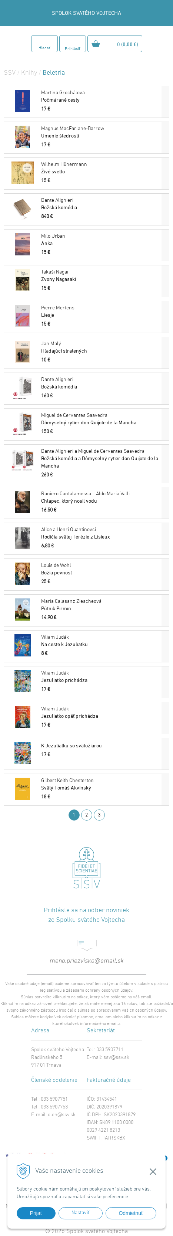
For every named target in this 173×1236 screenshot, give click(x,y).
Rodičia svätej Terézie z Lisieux (100, 533)
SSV (10, 73)
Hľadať (44, 48)
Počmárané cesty (100, 96)
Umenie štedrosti (100, 132)
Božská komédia (100, 203)
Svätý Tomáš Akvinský (100, 784)
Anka (100, 239)
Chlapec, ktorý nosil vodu (100, 497)
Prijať (36, 1213)
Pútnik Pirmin (100, 604)
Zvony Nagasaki (100, 275)
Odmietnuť (131, 1213)
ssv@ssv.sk (116, 1058)
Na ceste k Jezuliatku (100, 640)
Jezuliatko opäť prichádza (100, 712)
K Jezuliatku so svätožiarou (71, 745)
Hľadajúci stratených (100, 347)
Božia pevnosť (100, 569)
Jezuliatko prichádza (100, 676)
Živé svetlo (100, 168)
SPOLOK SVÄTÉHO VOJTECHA (86, 13)
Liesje (100, 311)
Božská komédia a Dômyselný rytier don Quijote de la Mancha (100, 458)
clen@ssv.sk (62, 1115)
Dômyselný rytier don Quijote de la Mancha (100, 418)
